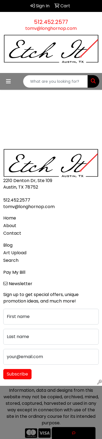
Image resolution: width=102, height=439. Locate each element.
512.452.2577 (51, 22)
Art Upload (14, 253)
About (9, 225)
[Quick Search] (55, 81)
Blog (8, 245)
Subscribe (17, 374)
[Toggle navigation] (8, 81)
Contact (12, 233)
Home (9, 218)
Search (10, 260)
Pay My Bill (14, 272)
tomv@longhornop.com (51, 28)
